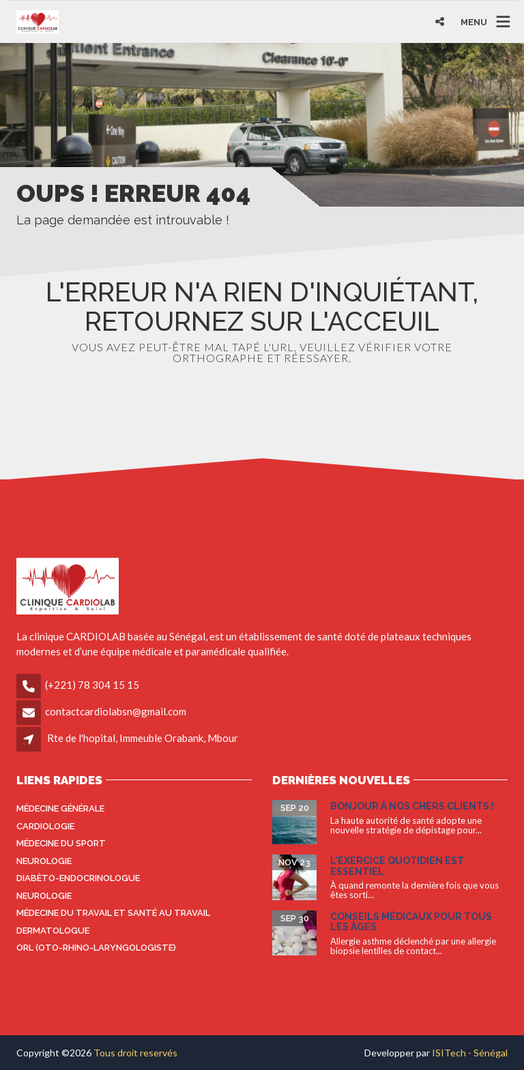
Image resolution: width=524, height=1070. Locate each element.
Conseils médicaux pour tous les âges (411, 921)
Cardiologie (45, 826)
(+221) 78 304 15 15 (92, 685)
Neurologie (44, 861)
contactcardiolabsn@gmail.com (115, 711)
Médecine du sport (61, 843)
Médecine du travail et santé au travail (113, 913)
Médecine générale (60, 808)
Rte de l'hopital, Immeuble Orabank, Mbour (142, 738)
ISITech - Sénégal (470, 1052)
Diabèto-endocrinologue (78, 878)
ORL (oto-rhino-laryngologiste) (96, 947)
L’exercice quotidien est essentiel (397, 865)
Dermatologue (52, 930)
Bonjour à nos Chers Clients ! (412, 806)
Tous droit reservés (135, 1052)
